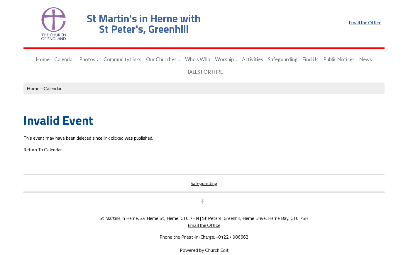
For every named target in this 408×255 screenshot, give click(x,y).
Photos (87, 59)
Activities (252, 59)
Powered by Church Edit (204, 250)
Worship (224, 59)
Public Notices (339, 59)
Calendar (64, 59)
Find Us (310, 59)
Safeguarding (283, 59)
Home (43, 59)
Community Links (122, 59)
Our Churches (161, 59)
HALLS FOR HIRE (204, 72)
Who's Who (197, 59)
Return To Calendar (42, 149)
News (365, 59)
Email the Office (204, 225)
